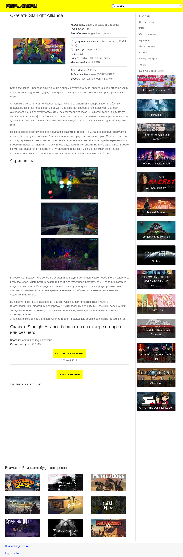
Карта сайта (12, 553)
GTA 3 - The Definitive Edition (156, 407)
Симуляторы (148, 58)
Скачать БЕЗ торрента (69, 354)
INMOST (156, 114)
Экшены (145, 64)
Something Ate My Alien (156, 236)
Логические (147, 46)
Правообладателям (17, 546)
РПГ (142, 28)
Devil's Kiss (156, 310)
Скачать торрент (69, 374)
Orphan (156, 261)
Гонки (143, 52)
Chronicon (156, 383)
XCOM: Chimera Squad (156, 163)
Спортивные (148, 34)
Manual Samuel (156, 212)
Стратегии (146, 22)
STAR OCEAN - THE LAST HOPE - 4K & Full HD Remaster (156, 281)
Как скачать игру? (152, 71)
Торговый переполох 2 (156, 90)
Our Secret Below (156, 187)
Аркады (144, 40)
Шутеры (144, 16)
